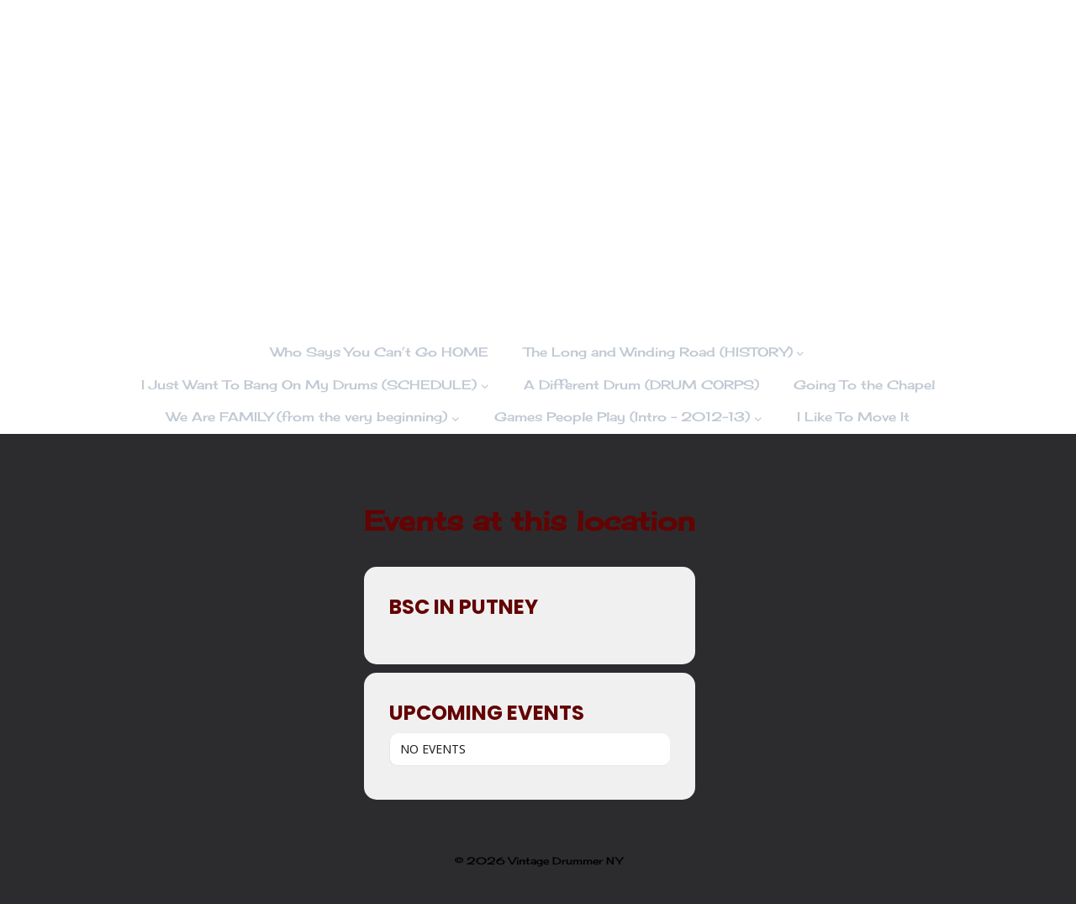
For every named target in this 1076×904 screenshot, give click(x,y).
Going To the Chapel (864, 385)
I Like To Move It (853, 417)
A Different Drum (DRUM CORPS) (641, 385)
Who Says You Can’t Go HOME (379, 352)
